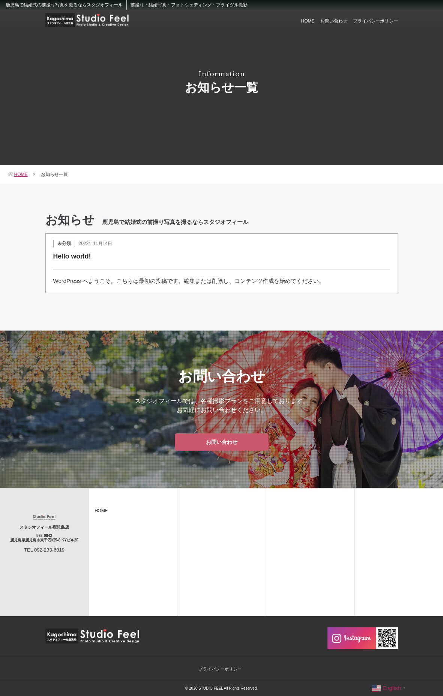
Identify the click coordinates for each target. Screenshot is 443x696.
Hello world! (72, 256)
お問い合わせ (333, 21)
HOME (308, 21)
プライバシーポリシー (375, 21)
